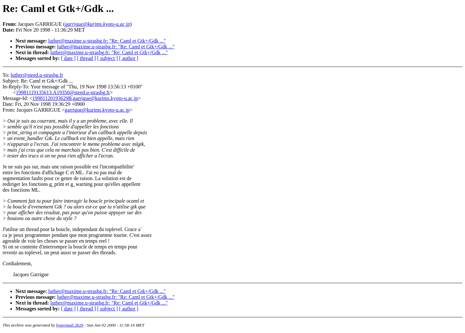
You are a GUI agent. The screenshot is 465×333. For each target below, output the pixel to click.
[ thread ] (86, 58)
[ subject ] (107, 58)
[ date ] (68, 58)
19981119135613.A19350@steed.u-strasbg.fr (63, 92)
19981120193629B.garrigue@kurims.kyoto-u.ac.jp (85, 98)
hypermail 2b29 (69, 325)
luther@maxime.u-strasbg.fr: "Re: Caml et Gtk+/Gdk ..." (107, 41)
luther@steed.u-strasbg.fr (37, 75)
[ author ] (129, 58)
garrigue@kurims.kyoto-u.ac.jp (97, 110)
